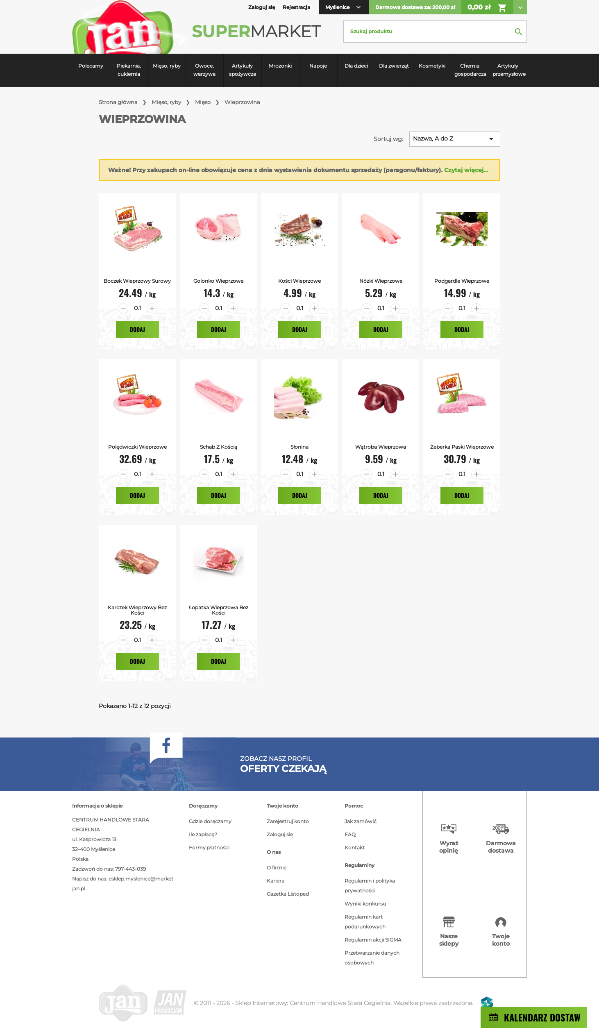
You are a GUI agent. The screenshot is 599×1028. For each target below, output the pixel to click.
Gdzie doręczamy (210, 821)
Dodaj (137, 329)
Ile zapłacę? (203, 834)
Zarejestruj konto (288, 821)
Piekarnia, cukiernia (129, 70)
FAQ (350, 834)
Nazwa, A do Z (454, 139)
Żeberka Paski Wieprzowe (462, 446)
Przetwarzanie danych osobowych (372, 958)
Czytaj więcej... (466, 170)
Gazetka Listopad (288, 894)
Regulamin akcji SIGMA (373, 940)
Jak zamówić (361, 821)
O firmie (276, 868)
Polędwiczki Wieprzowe (137, 446)
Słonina (299, 446)
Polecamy (90, 66)
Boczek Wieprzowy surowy (137, 281)
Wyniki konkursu (365, 904)
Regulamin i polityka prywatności (370, 886)
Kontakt (355, 847)
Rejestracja (296, 7)
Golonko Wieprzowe (218, 281)
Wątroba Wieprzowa (380, 446)
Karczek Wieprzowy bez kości (137, 610)
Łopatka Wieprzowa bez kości (218, 610)
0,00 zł (487, 8)
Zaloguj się (280, 834)
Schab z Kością (218, 446)
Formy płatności (209, 847)
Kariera (275, 881)
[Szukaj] (435, 31)
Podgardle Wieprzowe (461, 281)
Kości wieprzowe (299, 281)
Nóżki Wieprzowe (380, 281)
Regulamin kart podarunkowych (365, 922)
